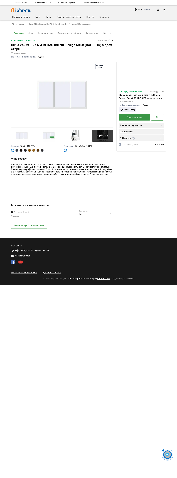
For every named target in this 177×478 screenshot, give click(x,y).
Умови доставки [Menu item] (107, 17)
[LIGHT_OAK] (33, 150)
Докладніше (19, 224)
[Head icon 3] (164, 9)
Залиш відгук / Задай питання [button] (29, 418)
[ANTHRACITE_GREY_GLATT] (42, 150)
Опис (30, 33)
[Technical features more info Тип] (18, 198)
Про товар (19, 33)
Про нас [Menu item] (90, 17)
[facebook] (13, 455)
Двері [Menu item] (48, 17)
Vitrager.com (103, 471)
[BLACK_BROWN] (21, 150)
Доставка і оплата (52, 465)
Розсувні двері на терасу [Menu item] (69, 17)
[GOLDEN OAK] (29, 150)
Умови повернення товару (24, 465)
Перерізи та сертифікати (69, 33)
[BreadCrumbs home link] (12, 24)
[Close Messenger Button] (163, 450)
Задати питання (134, 117)
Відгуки (107, 33)
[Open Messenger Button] (167, 454)
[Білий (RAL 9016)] (12, 150)
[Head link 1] (21, 10)
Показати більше (21, 181)
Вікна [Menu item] (37, 17)
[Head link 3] (145, 9)
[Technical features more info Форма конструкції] (33, 205)
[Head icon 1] (158, 9)
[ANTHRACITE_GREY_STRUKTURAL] (16, 150)
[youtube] (20, 455)
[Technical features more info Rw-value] (23, 212)
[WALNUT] (38, 150)
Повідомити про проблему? (122, 471)
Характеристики (45, 33)
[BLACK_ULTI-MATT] (25, 150)
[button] (126, 17)
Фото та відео (92, 33)
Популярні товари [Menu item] (21, 17)
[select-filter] (93, 406)
